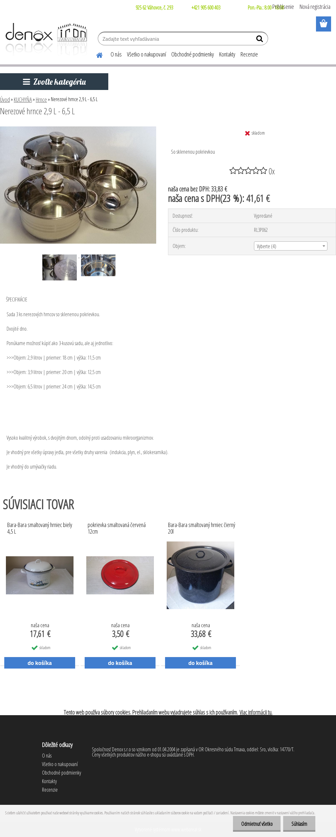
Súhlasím (299, 823)
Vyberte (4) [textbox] (266, 246)
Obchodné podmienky (192, 54)
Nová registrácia (315, 7)
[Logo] (45, 39)
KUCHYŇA (23, 99)
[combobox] (290, 246)
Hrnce (41, 99)
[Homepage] (95, 54)
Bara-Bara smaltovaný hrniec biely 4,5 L (39, 528)
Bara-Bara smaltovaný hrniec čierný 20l (201, 528)
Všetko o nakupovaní (146, 54)
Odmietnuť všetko (256, 823)
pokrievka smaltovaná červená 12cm (117, 528)
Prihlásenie (283, 7)
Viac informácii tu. (256, 712)
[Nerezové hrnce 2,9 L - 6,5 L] (78, 129)
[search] (260, 40)
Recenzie (249, 54)
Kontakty (227, 54)
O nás (116, 54)
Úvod (5, 99)
